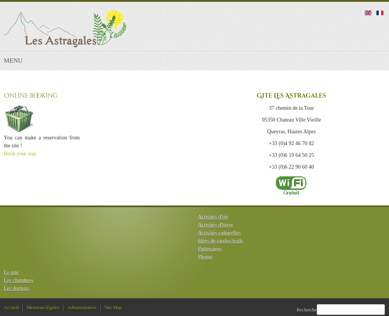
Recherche (307, 310)
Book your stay (20, 153)
